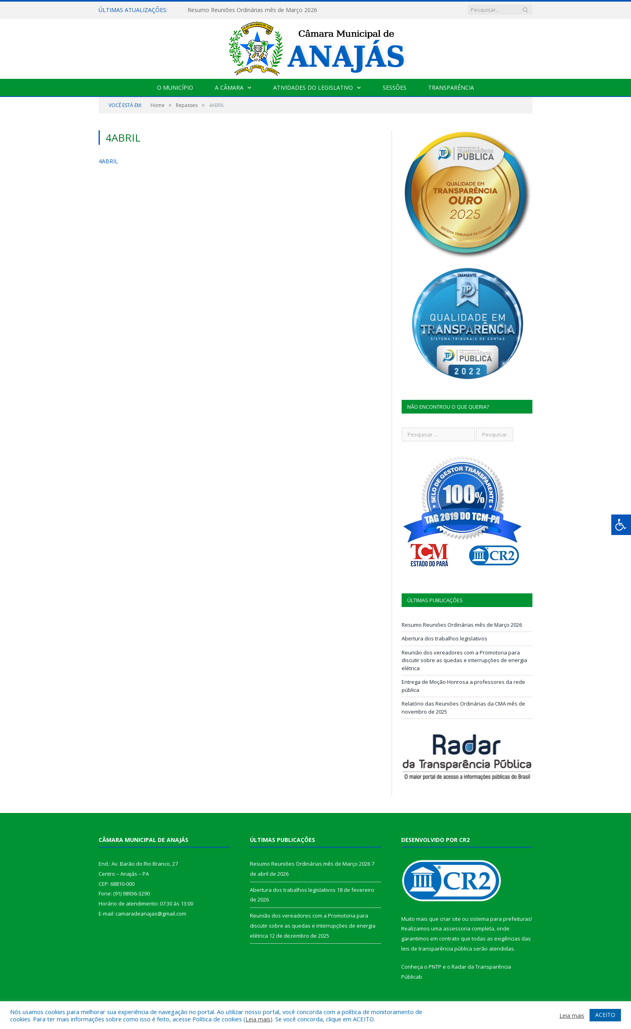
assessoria (456, 928)
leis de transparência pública (436, 948)
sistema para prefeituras (500, 918)
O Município (175, 87)
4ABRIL (108, 161)
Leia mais (257, 1019)
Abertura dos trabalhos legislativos (444, 638)
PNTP (435, 966)
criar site (450, 918)
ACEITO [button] (605, 1015)
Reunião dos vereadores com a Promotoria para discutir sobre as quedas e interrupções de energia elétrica (464, 660)
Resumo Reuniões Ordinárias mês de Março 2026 (252, 10)
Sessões (394, 87)
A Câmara (229, 87)
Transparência (451, 87)
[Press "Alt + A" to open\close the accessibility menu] (621, 524)
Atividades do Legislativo (313, 87)
